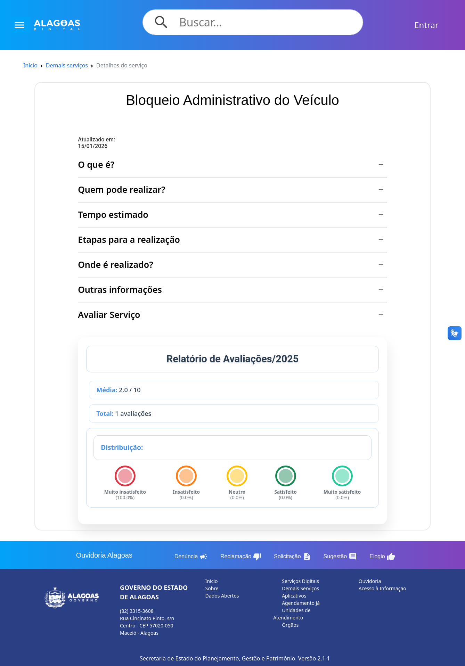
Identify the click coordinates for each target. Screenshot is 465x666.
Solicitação (292, 556)
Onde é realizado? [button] (115, 264)
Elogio (382, 556)
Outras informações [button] (120, 289)
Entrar (426, 25)
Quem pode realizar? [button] (121, 189)
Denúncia (191, 556)
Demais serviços (67, 65)
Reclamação (240, 556)
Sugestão (340, 556)
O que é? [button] (96, 164)
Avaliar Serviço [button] (109, 314)
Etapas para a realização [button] (129, 239)
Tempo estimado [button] (113, 214)
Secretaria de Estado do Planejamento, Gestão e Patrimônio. (218, 658)
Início (30, 65)
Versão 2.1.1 (314, 658)
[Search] (267, 22)
